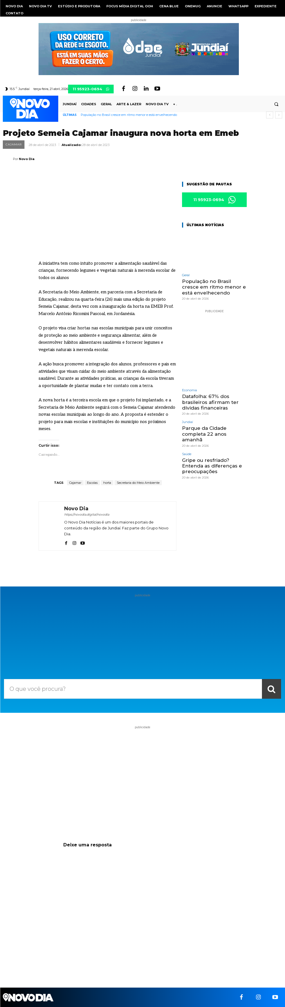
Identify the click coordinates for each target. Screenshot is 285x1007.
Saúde (186, 454)
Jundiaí (187, 422)
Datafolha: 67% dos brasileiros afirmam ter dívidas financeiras (210, 402)
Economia (189, 390)
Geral (186, 275)
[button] (276, 104)
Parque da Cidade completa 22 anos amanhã (204, 433)
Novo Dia (26, 159)
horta (107, 483)
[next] (278, 114)
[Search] (271, 689)
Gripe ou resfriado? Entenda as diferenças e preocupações (212, 466)
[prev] (269, 114)
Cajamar (13, 144)
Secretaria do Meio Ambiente (138, 483)
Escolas (92, 483)
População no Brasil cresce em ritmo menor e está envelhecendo (129, 115)
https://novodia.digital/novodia (86, 514)
